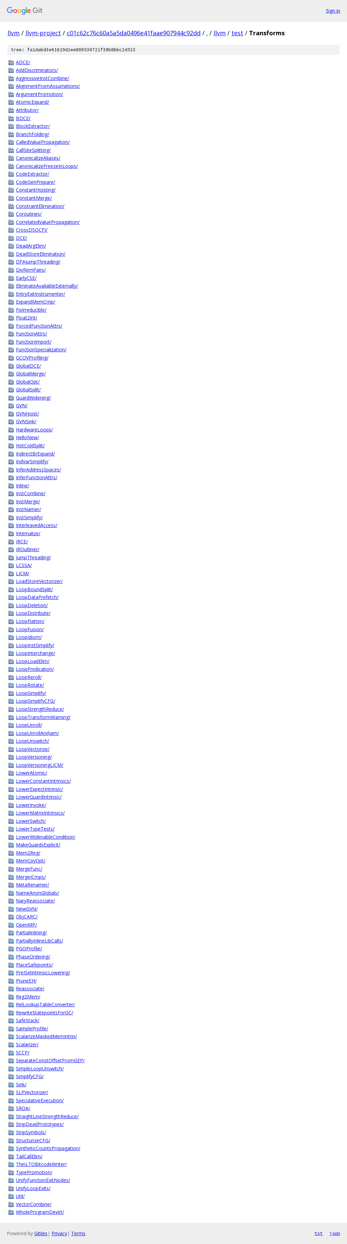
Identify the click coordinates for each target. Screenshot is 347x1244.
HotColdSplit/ (30, 445)
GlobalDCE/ (28, 366)
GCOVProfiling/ (32, 357)
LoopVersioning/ (34, 757)
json (334, 1233)
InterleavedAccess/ (36, 525)
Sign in (333, 10)
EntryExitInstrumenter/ (40, 294)
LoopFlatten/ (30, 621)
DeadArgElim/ (31, 245)
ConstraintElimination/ (40, 206)
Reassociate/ (30, 988)
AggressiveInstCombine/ (42, 78)
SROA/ (23, 1108)
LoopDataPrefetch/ (37, 597)
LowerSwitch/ (31, 821)
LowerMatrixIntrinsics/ (40, 813)
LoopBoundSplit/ (34, 589)
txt (318, 1233)
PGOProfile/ (29, 948)
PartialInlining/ (31, 932)
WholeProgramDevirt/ (40, 1212)
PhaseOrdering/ (33, 956)
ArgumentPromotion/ (39, 94)
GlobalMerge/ (31, 373)
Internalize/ (28, 533)
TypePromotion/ (34, 1172)
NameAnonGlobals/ (37, 893)
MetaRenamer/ (32, 884)
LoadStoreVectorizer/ (39, 581)
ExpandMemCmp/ (35, 301)
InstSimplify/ (29, 517)
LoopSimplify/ (31, 693)
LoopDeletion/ (32, 605)
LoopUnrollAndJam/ (37, 733)
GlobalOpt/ (28, 381)
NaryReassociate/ (35, 900)
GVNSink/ (26, 421)
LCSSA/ (24, 565)
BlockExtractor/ (33, 126)
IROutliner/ (27, 549)
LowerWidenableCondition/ (45, 837)
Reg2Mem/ (28, 996)
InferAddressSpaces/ (38, 469)
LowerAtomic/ (31, 773)
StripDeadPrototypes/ (40, 1124)
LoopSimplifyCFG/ (35, 701)
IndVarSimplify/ (32, 461)
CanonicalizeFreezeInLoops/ (47, 166)
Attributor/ (27, 110)
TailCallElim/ (29, 1156)
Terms (78, 1233)
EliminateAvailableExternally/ (47, 286)
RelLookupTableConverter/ (45, 1004)
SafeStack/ (27, 1020)
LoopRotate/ (30, 685)
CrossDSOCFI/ (31, 230)
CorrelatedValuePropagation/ (48, 222)
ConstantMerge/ (34, 198)
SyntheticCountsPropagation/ (48, 1148)
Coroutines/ (29, 214)
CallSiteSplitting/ (33, 150)
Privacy (59, 1233)
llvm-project (43, 33)
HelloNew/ (27, 437)
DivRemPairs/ (31, 270)
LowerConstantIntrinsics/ (43, 781)
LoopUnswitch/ (32, 741)
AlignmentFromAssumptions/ (48, 86)
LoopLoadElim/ (32, 661)
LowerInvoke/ (31, 805)
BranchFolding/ (32, 134)
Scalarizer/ (27, 1044)
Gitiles (40, 1233)
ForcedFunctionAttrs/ (39, 326)
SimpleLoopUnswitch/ (40, 1068)
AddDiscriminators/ (37, 70)
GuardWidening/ (33, 397)
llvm (13, 33)
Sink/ (21, 1084)
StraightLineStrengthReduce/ (47, 1116)
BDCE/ (23, 118)
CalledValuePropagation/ (43, 142)
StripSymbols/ (31, 1132)
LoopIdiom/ (29, 637)
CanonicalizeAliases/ (38, 158)
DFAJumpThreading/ (38, 261)
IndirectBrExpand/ (35, 453)
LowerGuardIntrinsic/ (39, 797)
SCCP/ (22, 1052)
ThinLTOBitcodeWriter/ (41, 1164)
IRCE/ (22, 541)
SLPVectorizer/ (32, 1092)
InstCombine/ (30, 493)
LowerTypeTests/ (35, 828)
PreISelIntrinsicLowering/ (43, 972)
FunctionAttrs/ (31, 333)
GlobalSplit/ (28, 389)
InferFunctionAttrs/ (36, 477)
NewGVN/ (27, 909)
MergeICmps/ (31, 877)
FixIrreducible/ (31, 310)
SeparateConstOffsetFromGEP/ (50, 1060)
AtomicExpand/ (32, 102)
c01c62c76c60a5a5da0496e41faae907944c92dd (134, 33)
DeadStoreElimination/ (40, 254)
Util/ (20, 1196)
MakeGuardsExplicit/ (38, 844)
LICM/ (22, 573)
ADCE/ (23, 62)
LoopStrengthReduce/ (40, 709)
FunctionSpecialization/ (41, 349)
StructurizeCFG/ (33, 1140)
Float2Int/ (26, 317)
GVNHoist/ (27, 413)
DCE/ (21, 238)
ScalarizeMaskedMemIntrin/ (46, 1036)
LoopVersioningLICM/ (39, 765)
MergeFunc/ (29, 869)
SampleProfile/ (32, 1028)
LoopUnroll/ (29, 725)
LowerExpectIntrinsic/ (39, 789)
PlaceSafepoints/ (34, 964)
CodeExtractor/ (32, 174)
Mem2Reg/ (28, 853)
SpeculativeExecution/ (40, 1100)
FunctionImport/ (34, 341)
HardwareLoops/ (34, 429)
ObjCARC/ (27, 916)
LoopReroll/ (29, 677)
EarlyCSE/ (26, 278)
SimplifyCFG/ (30, 1076)
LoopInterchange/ (35, 653)
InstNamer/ (28, 509)
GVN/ (21, 405)
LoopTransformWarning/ (43, 717)
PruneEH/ (26, 980)
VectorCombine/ (34, 1204)
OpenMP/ (26, 924)
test (237, 33)
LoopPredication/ (35, 669)
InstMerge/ (28, 501)
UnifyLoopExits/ (33, 1188)
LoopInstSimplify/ (35, 645)
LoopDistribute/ (33, 613)
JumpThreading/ (33, 557)
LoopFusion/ (30, 629)
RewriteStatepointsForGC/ (44, 1012)
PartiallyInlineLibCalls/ (39, 940)
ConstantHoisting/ (36, 190)
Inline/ (22, 485)
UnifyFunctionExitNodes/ (43, 1180)
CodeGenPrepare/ (35, 182)
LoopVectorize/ (32, 749)
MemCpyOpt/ (30, 860)
